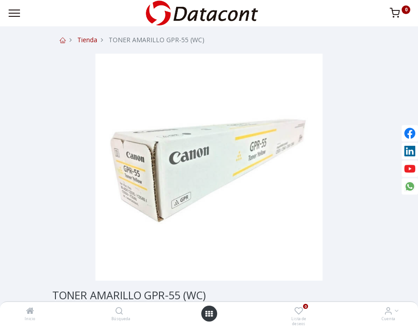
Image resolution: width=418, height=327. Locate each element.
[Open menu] (209, 313)
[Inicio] (30, 311)
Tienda (87, 39)
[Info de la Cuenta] (388, 311)
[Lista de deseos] (298, 311)
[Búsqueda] (119, 311)
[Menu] (14, 13)
